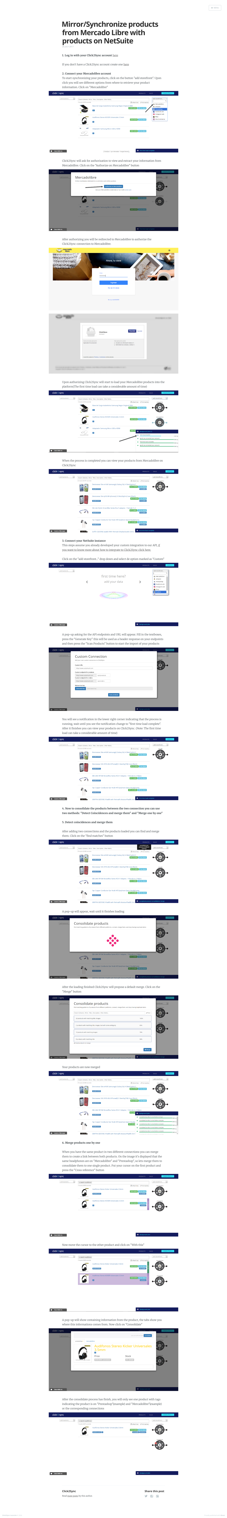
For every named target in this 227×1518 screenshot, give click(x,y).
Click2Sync (69, 1491)
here (115, 55)
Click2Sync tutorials (9, 1515)
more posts (72, 1496)
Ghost (222, 1515)
